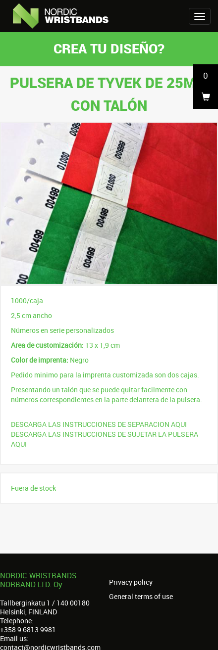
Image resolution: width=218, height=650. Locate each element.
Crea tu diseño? (109, 48)
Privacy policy (131, 582)
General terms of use (141, 596)
